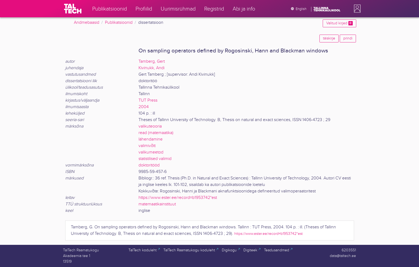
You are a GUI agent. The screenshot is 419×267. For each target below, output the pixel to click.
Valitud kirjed (339, 23)
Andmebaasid (86, 22)
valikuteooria (150, 126)
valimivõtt (147, 145)
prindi (347, 38)
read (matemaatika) (155, 132)
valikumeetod (150, 152)
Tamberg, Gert (151, 61)
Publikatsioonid (119, 22)
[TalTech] (72, 9)
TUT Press (147, 100)
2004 (143, 106)
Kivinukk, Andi (151, 68)
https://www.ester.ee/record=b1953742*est (177, 197)
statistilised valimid (154, 158)
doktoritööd (149, 165)
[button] (356, 8)
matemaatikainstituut (157, 204)
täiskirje (329, 38)
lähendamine (150, 139)
